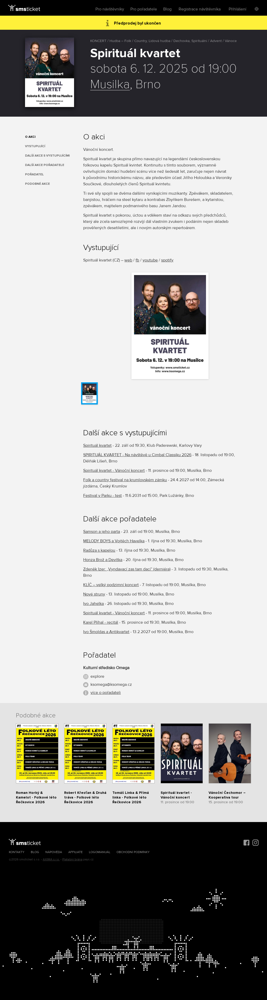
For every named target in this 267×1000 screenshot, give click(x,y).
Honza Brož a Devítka (102, 559)
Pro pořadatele (143, 9)
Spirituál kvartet (97, 445)
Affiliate (75, 852)
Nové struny (94, 594)
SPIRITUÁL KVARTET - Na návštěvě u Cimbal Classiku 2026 (137, 454)
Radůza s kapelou (99, 550)
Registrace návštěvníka (200, 9)
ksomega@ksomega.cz (111, 684)
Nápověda (53, 852)
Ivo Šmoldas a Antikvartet (106, 631)
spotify (167, 260)
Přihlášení (237, 9)
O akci (30, 137)
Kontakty (17, 852)
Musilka (110, 84)
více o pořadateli (105, 692)
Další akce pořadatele (44, 165)
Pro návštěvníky (109, 9)
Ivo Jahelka (93, 603)
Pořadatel (34, 174)
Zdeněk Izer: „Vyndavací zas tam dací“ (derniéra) (127, 569)
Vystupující (35, 146)
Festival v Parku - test (102, 495)
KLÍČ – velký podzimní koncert (111, 584)
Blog (167, 9)
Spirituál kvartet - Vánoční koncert (114, 470)
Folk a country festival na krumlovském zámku (125, 480)
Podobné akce (37, 184)
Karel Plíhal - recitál (100, 622)
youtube (150, 260)
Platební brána (72, 859)
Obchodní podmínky (133, 852)
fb (137, 260)
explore (97, 676)
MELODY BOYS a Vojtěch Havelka (113, 541)
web (128, 260)
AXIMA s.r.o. (51, 859)
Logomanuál (99, 852)
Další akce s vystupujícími (47, 156)
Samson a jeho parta (101, 531)
